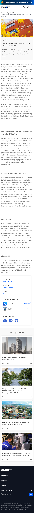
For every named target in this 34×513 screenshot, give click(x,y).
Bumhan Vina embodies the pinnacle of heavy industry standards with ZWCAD (16, 423)
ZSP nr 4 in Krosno (9, 282)
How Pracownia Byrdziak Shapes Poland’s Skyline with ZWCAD (14, 358)
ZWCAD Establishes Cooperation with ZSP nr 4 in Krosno (16, 15)
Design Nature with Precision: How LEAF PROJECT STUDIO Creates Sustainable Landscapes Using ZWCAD (14, 391)
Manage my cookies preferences (16, 509)
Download (27, 304)
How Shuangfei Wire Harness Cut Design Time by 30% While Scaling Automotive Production (16, 454)
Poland (5, 293)
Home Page (5, 13)
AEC (13, 13)
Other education (9, 288)
